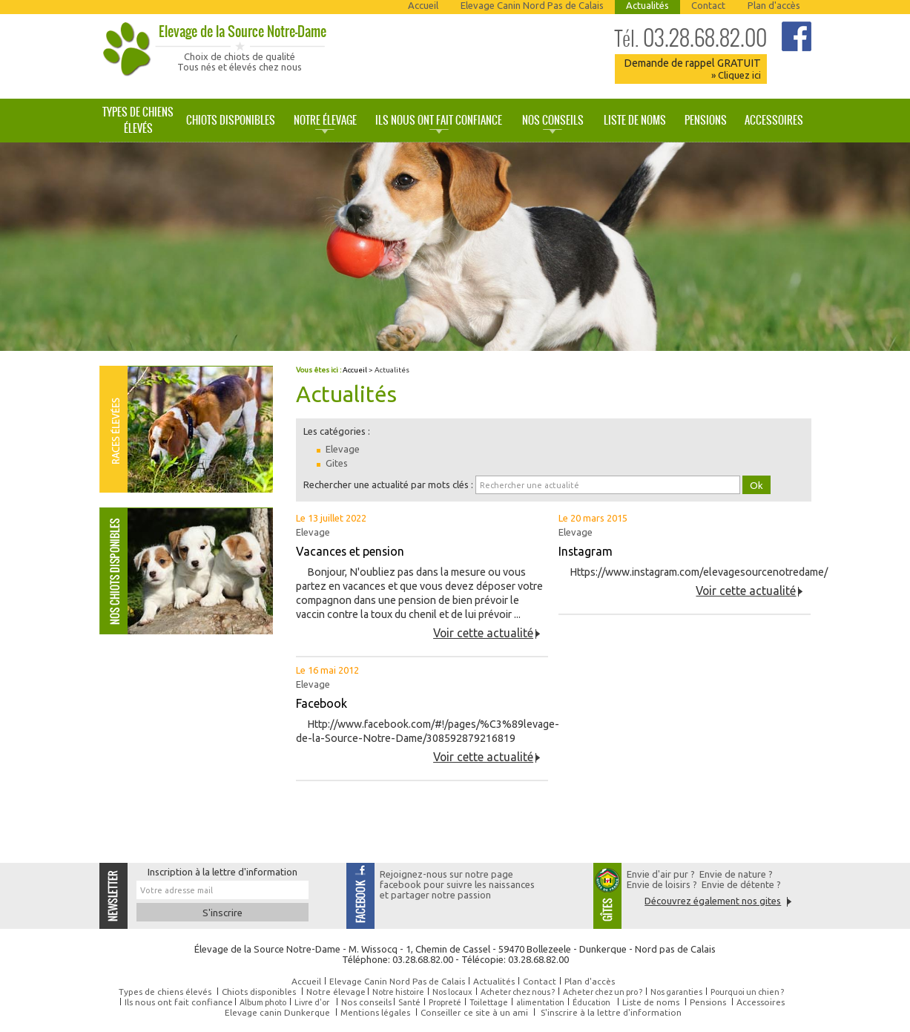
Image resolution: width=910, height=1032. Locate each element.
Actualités (647, 5)
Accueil (423, 5)
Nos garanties (676, 991)
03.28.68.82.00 (691, 38)
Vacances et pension (350, 551)
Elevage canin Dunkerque (277, 1012)
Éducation (591, 1002)
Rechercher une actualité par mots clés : (388, 484)
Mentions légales (375, 1012)
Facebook (321, 703)
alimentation (540, 1002)
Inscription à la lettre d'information (222, 872)
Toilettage (488, 1002)
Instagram (585, 551)
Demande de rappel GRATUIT (692, 68)
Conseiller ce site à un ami (474, 1012)
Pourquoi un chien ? (747, 991)
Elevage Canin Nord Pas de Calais (532, 5)
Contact (708, 5)
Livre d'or (311, 1002)
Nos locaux (452, 991)
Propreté (445, 1002)
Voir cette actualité (483, 633)
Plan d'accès (774, 5)
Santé (409, 1002)
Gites (337, 463)
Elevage (343, 449)
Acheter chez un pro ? (602, 991)
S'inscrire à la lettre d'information (611, 1012)
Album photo (263, 1002)
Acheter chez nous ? (518, 991)
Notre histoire (398, 991)
